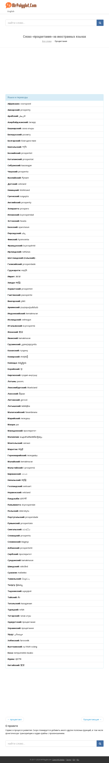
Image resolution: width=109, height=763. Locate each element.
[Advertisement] (54, 71)
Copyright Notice (58, 759)
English (10, 11)
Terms (68, 759)
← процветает (14, 719)
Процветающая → (92, 719)
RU (78, 759)
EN (74, 759)
